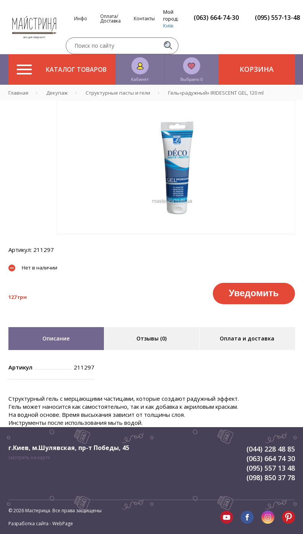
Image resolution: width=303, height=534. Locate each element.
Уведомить (254, 293)
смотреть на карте (29, 457)
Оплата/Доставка (110, 18)
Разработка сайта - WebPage (40, 523)
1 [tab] (176, 240)
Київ (168, 25)
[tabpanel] (176, 167)
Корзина (257, 69)
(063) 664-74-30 (216, 18)
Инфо (80, 18)
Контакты (144, 18)
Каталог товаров (62, 69)
